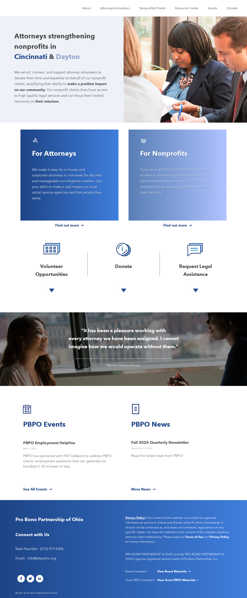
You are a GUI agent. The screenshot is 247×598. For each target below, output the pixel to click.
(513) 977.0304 (51, 549)
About (87, 8)
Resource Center (187, 8)
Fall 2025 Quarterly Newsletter (160, 442)
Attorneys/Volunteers (116, 8)
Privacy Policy (219, 537)
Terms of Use (194, 537)
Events (213, 8)
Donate (232, 8)
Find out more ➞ (69, 225)
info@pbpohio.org (41, 558)
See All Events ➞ (37, 489)
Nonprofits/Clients (153, 8)
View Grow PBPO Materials (176, 580)
